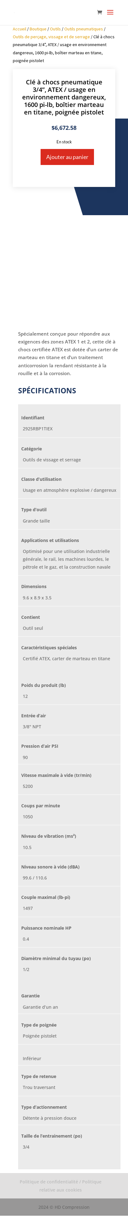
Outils (55, 29)
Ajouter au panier (67, 156)
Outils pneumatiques (83, 29)
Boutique (38, 29)
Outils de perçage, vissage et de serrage (51, 37)
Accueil (19, 29)
